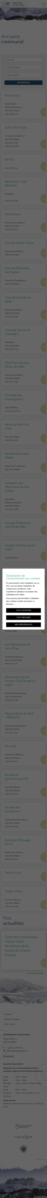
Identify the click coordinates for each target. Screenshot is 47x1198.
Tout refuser (23, 617)
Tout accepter (23, 610)
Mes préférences (23, 624)
